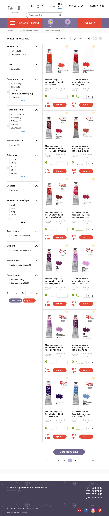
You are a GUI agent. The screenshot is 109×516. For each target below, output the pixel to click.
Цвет (9, 64)
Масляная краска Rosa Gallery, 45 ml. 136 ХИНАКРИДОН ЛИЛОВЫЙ (54, 347)
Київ (60, 8)
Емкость (11, 185)
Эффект (11, 245)
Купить (59, 104)
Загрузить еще (69, 451)
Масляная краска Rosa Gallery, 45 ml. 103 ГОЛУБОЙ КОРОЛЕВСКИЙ (81, 414)
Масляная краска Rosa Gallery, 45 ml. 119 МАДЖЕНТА (54, 281)
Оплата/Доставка (40, 6)
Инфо (31, 6)
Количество (13, 46)
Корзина (89, 22)
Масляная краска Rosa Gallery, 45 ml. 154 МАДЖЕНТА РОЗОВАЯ (81, 281)
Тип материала (15, 140)
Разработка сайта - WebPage (17, 512)
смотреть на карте (14, 491)
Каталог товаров (25, 23)
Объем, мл (12, 155)
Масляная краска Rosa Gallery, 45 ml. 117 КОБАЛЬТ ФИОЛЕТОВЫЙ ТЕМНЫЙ (54, 414)
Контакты (52, 6)
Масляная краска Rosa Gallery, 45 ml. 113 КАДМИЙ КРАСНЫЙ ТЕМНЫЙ (81, 82)
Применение (13, 275)
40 (93, 460)
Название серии (15, 109)
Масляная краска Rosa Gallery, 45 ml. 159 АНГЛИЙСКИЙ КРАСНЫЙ (81, 148)
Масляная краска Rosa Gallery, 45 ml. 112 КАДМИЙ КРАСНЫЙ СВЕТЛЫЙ (54, 82)
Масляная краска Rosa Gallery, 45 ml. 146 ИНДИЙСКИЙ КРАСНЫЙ (54, 215)
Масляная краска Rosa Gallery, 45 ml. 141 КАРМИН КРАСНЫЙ (56, 148)
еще (23, 100)
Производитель (15, 79)
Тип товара (13, 231)
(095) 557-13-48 (96, 6)
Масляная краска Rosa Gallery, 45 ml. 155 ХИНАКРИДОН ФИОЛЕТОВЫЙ (81, 347)
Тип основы (13, 260)
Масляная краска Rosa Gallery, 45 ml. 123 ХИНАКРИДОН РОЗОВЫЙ (81, 215)
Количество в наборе (18, 200)
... (52, 460)
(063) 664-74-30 (75, 6)
